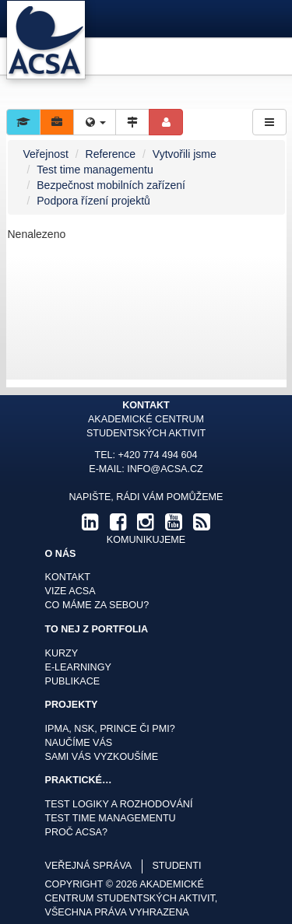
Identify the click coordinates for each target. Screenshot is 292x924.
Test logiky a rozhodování (119, 804)
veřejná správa (88, 865)
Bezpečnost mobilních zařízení (111, 185)
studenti (176, 865)
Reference (111, 154)
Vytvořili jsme (184, 154)
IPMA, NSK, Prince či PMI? (110, 728)
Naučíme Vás (79, 742)
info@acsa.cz (164, 469)
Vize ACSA (70, 591)
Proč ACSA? (76, 832)
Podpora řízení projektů (93, 200)
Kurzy (62, 653)
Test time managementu (95, 169)
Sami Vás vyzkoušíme (102, 756)
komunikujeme (146, 539)
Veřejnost (46, 154)
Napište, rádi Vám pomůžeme (146, 497)
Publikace (72, 681)
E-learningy (78, 667)
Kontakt (68, 577)
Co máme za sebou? (97, 605)
